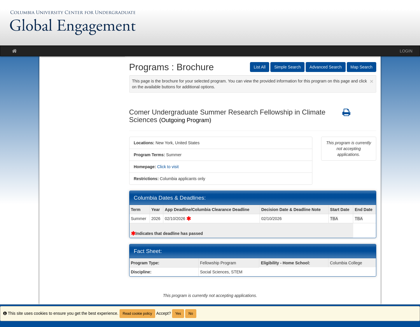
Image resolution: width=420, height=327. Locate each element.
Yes (178, 314)
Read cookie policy (137, 314)
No (190, 314)
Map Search (361, 67)
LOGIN (406, 51)
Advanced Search (325, 67)
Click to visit (168, 166)
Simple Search (287, 67)
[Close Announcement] (371, 81)
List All (259, 67)
